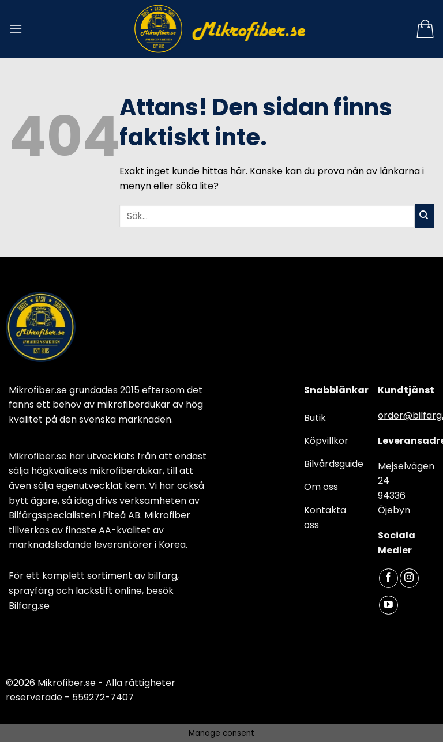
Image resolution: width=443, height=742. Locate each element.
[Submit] (424, 216)
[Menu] (15, 28)
